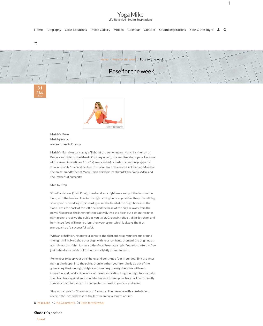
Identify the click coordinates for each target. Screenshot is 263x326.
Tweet (41, 319)
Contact (149, 29)
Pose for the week (124, 59)
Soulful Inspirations (172, 29)
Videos (119, 29)
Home (38, 29)
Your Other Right (201, 29)
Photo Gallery (100, 29)
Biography (53, 29)
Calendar (133, 29)
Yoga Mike (43, 302)
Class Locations (76, 29)
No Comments (66, 302)
